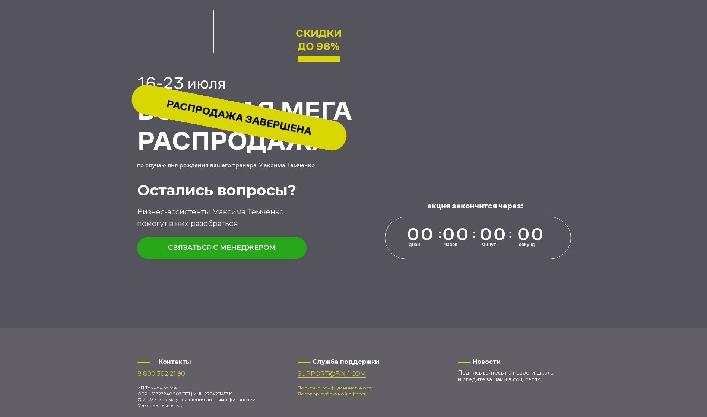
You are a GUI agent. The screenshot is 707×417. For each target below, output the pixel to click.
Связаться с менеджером (222, 247)
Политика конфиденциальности (336, 388)
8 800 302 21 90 (161, 373)
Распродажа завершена (239, 117)
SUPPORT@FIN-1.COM (332, 373)
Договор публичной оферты (332, 394)
